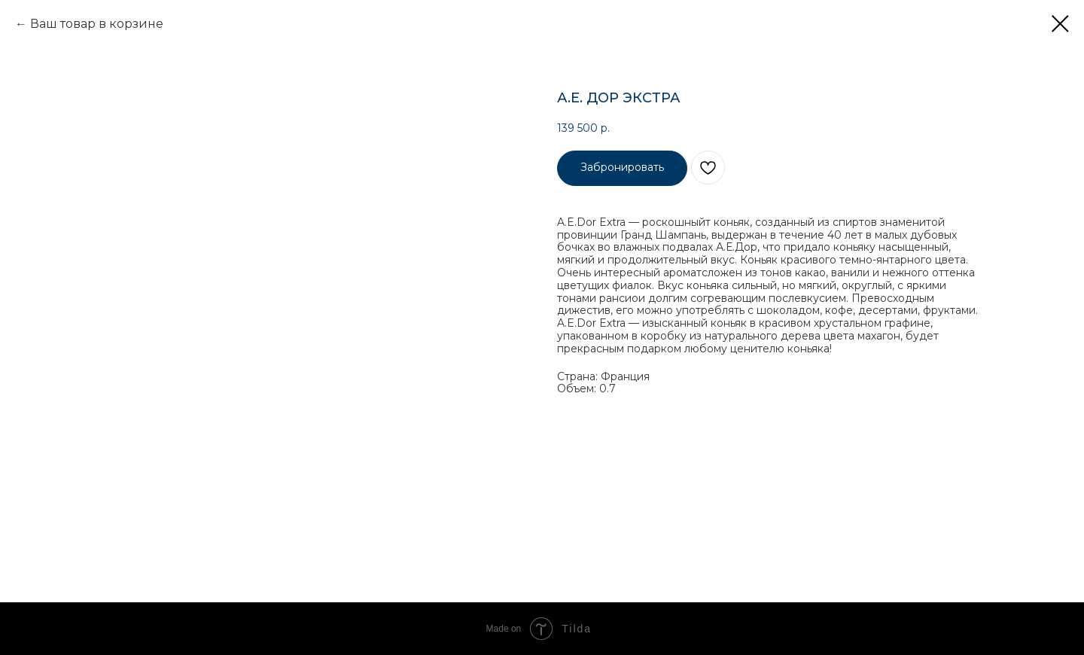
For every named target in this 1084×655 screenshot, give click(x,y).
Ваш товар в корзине (96, 24)
